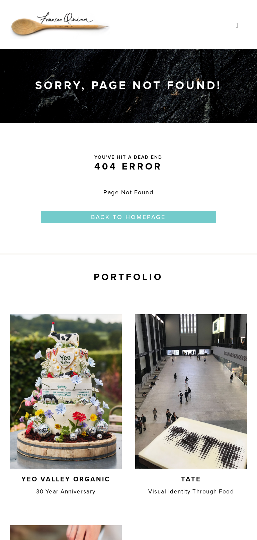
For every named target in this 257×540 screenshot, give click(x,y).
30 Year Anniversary (66, 491)
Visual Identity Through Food (191, 491)
